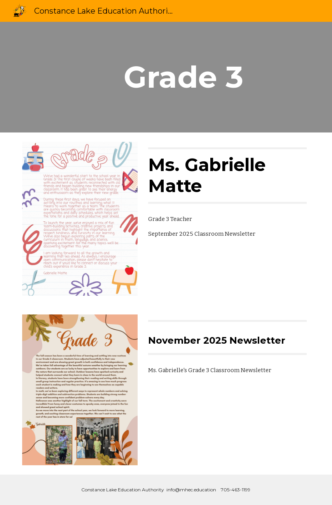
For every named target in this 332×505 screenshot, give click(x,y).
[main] (215, 77)
